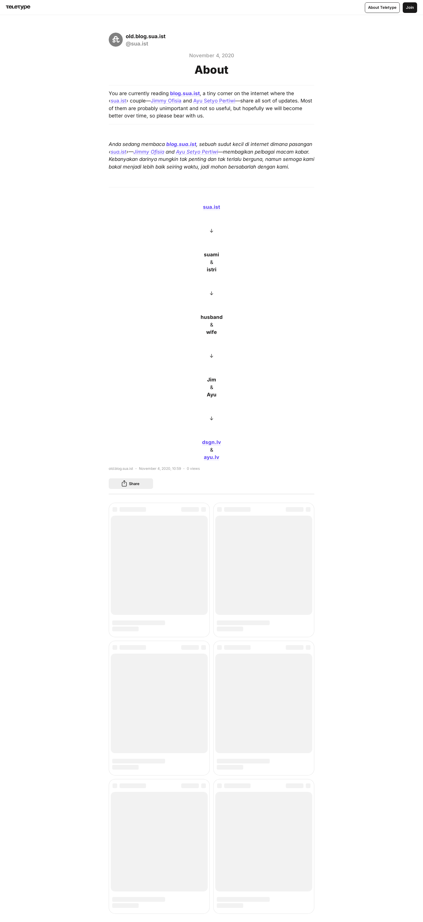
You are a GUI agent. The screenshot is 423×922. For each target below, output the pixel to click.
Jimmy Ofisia (166, 101)
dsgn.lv (211, 442)
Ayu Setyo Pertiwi (214, 101)
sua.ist (118, 101)
